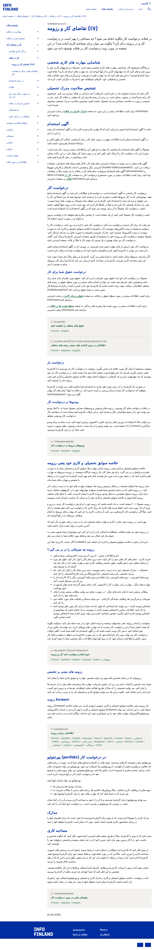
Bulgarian (99, 741)
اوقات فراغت (12, 155)
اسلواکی (67, 745)
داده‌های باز (105, 934)
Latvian (139, 741)
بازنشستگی (14, 110)
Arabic (96, 659)
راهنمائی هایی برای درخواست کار (25, 73)
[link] (10, 7)
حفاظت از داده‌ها (80, 934)
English (65, 331)
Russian (87, 659)
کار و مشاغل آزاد (13, 45)
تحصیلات (10, 136)
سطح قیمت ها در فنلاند (62, 306)
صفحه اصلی (91, 9)
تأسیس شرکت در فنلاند (19, 103)
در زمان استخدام (16, 80)
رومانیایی (65, 741)
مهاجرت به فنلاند (13, 32)
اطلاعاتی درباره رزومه (62, 733)
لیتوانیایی (56, 745)
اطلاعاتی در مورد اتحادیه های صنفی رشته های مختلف (78, 345)
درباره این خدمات (126, 9)
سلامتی (9, 142)
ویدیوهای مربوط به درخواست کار (67, 445)
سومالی (106, 659)
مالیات (11, 87)
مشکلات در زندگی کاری (19, 116)
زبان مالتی (87, 741)
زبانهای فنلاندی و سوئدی (17, 123)
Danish (76, 741)
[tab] (24, 32)
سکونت (9, 129)
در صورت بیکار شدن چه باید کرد (19, 95)
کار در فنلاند (14, 58)
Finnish (55, 331)
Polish (55, 741)
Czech (110, 741)
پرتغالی (89, 745)
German (129, 741)
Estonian (87, 738)
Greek (128, 738)
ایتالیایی (137, 738)
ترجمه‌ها (103, 929)
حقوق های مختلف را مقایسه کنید (67, 325)
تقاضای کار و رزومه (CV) (23, 64)
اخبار (140, 9)
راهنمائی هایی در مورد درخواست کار (69, 897)
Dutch (99, 745)
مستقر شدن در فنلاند (15, 38)
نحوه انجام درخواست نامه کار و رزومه (70, 654)
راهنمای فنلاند (107, 9)
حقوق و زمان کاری (74, 295)
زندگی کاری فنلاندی (17, 51)
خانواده (9, 149)
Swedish (65, 350)
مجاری (119, 741)
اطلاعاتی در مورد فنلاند (16, 162)
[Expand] (38, 32)
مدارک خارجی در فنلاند (75, 111)
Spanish (108, 738)
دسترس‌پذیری (79, 929)
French (97, 738)
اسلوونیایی (79, 745)
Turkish (119, 738)
